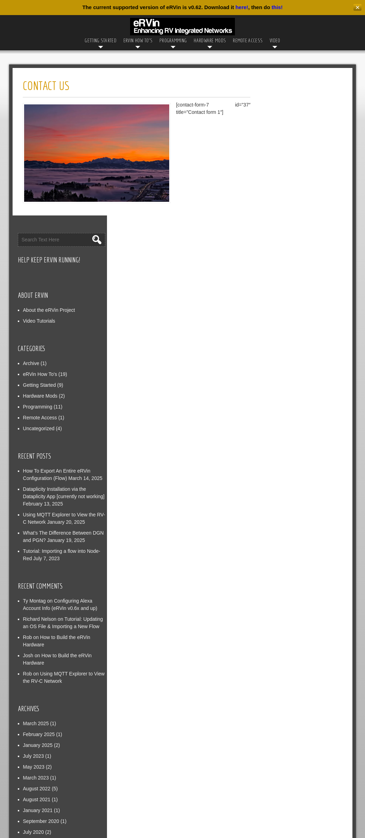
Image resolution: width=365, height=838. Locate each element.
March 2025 (281, 587)
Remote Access (248, 40)
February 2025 (284, 598)
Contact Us (162, 817)
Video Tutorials (285, 184)
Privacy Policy (199, 817)
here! (241, 7)
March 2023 (281, 641)
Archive (277, 227)
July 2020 (279, 696)
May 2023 (279, 630)
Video (275, 40)
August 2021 (282, 663)
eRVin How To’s (137, 40)
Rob (273, 537)
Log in (275, 749)
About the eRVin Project (295, 174)
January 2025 (283, 609)
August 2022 (282, 652)
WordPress (263, 830)
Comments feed (286, 771)
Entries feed (282, 760)
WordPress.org (285, 781)
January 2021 (283, 674)
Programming (173, 40)
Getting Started (100, 40)
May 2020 (279, 706)
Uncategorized (284, 292)
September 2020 (287, 685)
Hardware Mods (210, 40)
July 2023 (279, 620)
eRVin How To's (286, 238)
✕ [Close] (357, 8)
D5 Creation (199, 830)
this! (277, 7)
